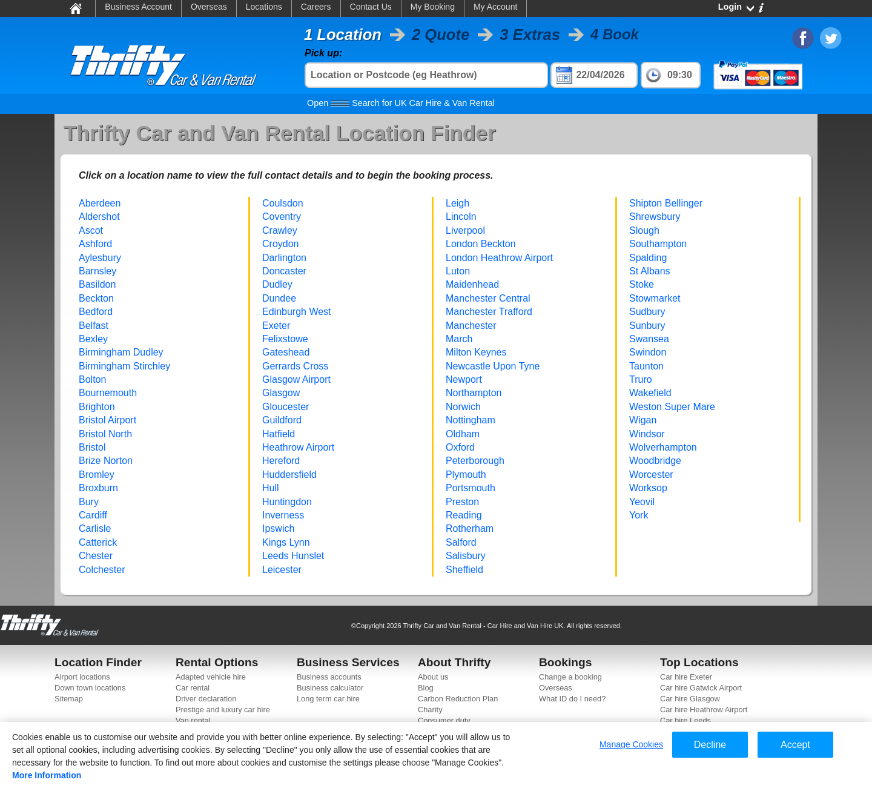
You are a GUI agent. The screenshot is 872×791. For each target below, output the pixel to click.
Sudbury (647, 311)
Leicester (282, 569)
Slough (644, 230)
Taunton (646, 366)
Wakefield (650, 393)
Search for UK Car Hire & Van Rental (401, 103)
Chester (96, 556)
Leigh (457, 203)
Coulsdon (282, 203)
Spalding (648, 258)
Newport (464, 379)
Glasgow (281, 393)
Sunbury (647, 325)
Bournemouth (108, 393)
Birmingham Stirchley (124, 366)
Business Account (138, 7)
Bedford (96, 311)
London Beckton (481, 244)
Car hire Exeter (686, 676)
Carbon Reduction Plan (458, 698)
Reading (464, 515)
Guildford (282, 420)
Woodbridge (655, 460)
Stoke (641, 284)
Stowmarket (654, 298)
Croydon (280, 244)
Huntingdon (287, 502)
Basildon (97, 284)
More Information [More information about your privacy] (46, 775)
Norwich (463, 407)
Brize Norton (106, 460)
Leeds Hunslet (293, 556)
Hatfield (278, 434)
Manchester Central (488, 298)
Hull (270, 488)
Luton (458, 271)
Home (75, 8)
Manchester (471, 325)
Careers (316, 7)
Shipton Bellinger (665, 203)
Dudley (277, 284)
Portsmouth (470, 488)
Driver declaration (206, 698)
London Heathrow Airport (499, 258)
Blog (426, 687)
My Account (495, 7)
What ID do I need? (572, 698)
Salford (461, 542)
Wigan (642, 420)
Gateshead (285, 352)
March (459, 339)
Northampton (474, 393)
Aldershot (99, 216)
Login (730, 7)
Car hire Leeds (685, 720)
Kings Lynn (286, 542)
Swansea (649, 339)
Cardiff (93, 515)
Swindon (647, 352)
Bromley (96, 474)
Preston (462, 502)
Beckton (96, 298)
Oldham (463, 434)
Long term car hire (328, 698)
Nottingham (470, 420)
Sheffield (464, 569)
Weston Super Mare (672, 407)
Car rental (193, 687)
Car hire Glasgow (690, 698)
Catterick (98, 542)
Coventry (281, 216)
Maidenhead (472, 284)
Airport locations (82, 676)
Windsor (647, 434)
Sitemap (68, 698)
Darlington (284, 258)
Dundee (279, 298)
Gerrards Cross (295, 366)
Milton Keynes (476, 352)
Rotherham (470, 528)
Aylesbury (100, 258)
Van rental (193, 720)
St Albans (649, 271)
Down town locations (89, 687)
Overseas (209, 7)
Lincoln (461, 216)
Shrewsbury (654, 216)
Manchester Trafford (489, 311)
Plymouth (466, 474)
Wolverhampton (663, 447)
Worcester (651, 474)
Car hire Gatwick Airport (701, 687)
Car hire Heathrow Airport (703, 709)
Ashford (95, 244)
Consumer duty (444, 720)
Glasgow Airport (296, 379)
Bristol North (105, 434)
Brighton (97, 407)
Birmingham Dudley (121, 352)
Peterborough (475, 460)
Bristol (92, 447)
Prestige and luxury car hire (223, 709)
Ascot (91, 230)
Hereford (281, 460)
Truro (640, 379)
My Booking (433, 7)
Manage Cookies (631, 744)
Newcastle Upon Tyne (493, 366)
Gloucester (285, 407)
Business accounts (329, 676)
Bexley (93, 339)
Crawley (279, 230)
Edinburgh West (296, 311)
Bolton (92, 379)
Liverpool (465, 230)
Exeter (276, 325)
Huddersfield (289, 474)
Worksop (648, 488)
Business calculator (330, 687)
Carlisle (95, 528)
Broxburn (98, 488)
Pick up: (323, 53)
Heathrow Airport (298, 447)
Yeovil (642, 502)
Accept (795, 745)
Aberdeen (100, 203)
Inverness (283, 515)
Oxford (460, 447)
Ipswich (278, 528)
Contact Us (371, 7)
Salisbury (466, 556)
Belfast (93, 325)
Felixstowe (285, 339)
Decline (710, 745)
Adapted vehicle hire (211, 676)
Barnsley (97, 271)
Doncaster (284, 271)
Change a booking (570, 676)
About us (433, 676)
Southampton (658, 244)
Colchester (102, 569)
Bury (89, 502)
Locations (264, 7)
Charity (430, 709)
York (638, 515)
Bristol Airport (107, 420)
